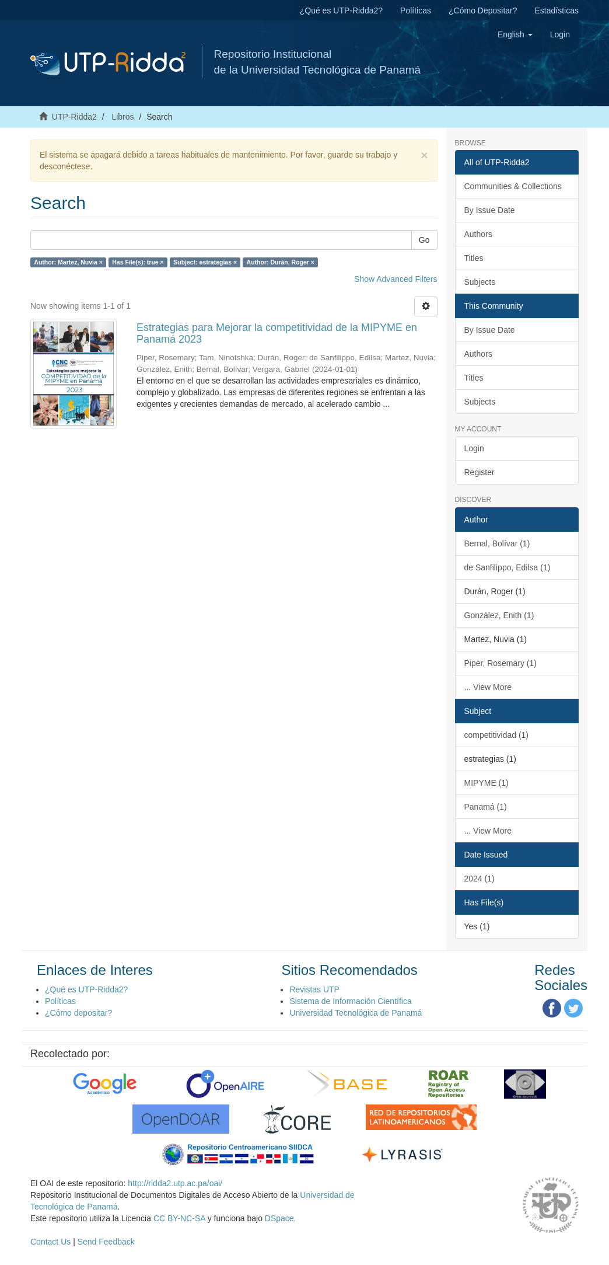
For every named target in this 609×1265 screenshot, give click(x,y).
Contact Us (50, 1241)
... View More (488, 687)
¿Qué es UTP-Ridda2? (341, 10)
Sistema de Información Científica (350, 1001)
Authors (478, 234)
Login (474, 448)
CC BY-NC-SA (179, 1218)
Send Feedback (106, 1241)
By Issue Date (489, 210)
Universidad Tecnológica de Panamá (355, 1012)
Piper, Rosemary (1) (500, 663)
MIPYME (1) (486, 782)
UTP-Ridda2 (74, 116)
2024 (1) (479, 878)
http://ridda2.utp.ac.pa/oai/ (175, 1183)
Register (479, 472)
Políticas (415, 10)
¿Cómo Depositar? (483, 10)
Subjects (480, 282)
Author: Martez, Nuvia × (68, 262)
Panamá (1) (485, 806)
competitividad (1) (496, 735)
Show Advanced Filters (395, 279)
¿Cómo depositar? (78, 1012)
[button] (515, 34)
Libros (122, 116)
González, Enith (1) (499, 615)
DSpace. (280, 1218)
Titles (474, 258)
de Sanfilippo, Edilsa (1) (507, 567)
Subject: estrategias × (205, 262)
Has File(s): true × (137, 262)
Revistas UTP (314, 989)
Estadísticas (557, 10)
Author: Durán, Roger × (280, 262)
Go (424, 240)
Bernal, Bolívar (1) (497, 543)
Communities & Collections (513, 186)
